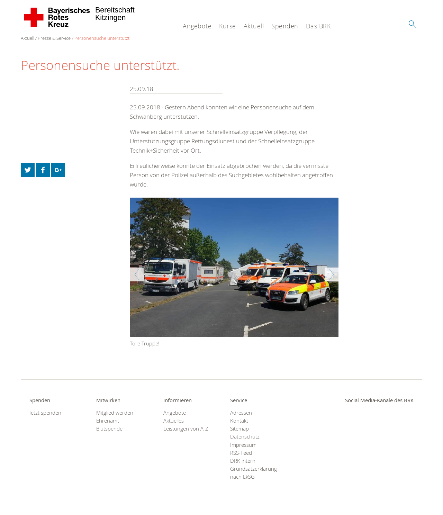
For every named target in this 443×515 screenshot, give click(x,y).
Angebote (197, 26)
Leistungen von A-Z (185, 428)
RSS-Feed (241, 453)
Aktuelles (173, 420)
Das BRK (318, 26)
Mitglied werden (114, 412)
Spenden (284, 26)
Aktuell (254, 26)
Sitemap (239, 428)
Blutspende (109, 428)
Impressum (243, 445)
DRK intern (242, 461)
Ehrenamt (107, 420)
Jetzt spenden (45, 412)
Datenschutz (245, 436)
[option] (234, 274)
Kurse (227, 26)
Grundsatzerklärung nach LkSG (253, 473)
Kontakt (239, 420)
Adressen (241, 412)
